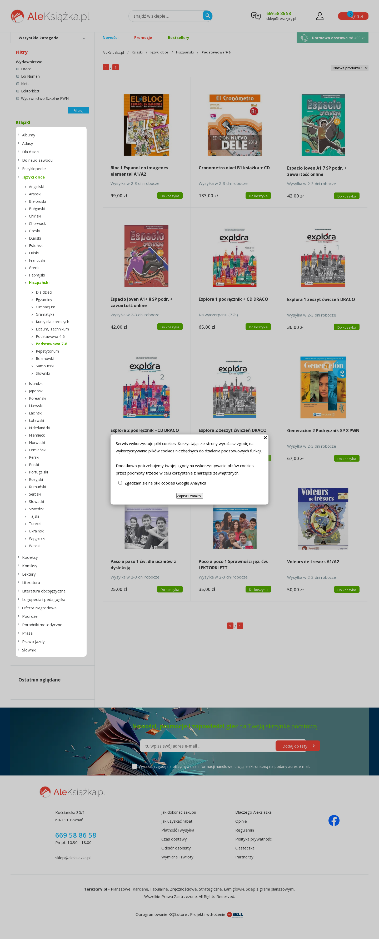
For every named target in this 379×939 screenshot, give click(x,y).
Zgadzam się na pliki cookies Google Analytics (165, 483)
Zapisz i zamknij (189, 495)
